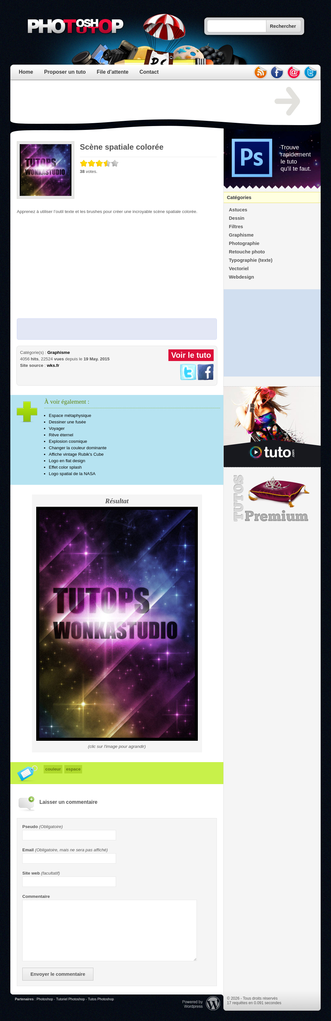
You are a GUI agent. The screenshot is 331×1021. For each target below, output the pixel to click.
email (294, 72)
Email (28, 849)
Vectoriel (239, 268)
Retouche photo (247, 251)
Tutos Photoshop (101, 999)
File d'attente (112, 72)
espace (73, 769)
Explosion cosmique (68, 441)
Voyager (57, 428)
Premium (272, 498)
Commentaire (36, 896)
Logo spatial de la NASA (72, 473)
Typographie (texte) (250, 260)
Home (26, 72)
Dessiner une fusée (67, 422)
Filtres (236, 226)
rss (260, 72)
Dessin (236, 218)
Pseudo (30, 826)
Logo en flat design (67, 460)
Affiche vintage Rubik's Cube (76, 454)
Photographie (244, 243)
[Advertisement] (134, 101)
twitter (311, 72)
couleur (53, 769)
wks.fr (53, 365)
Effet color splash (65, 467)
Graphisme (58, 352)
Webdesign (241, 277)
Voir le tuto (191, 355)
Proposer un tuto (65, 72)
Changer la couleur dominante (78, 447)
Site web (31, 873)
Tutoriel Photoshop (70, 999)
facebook (277, 72)
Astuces (238, 209)
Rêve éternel (61, 434)
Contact (149, 72)
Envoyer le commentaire (57, 974)
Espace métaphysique (70, 415)
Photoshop (45, 999)
